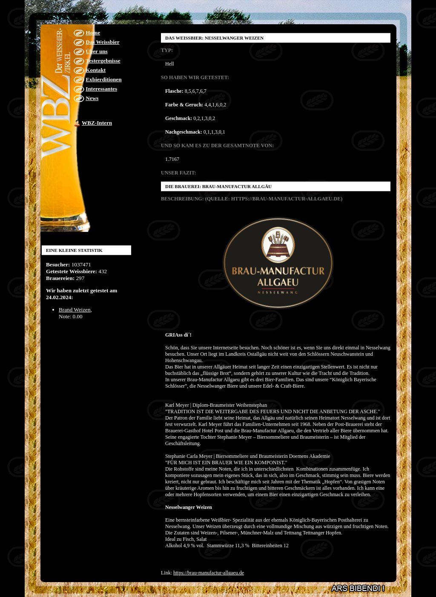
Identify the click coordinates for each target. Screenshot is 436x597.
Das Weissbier (102, 42)
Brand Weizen (75, 309)
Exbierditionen (103, 79)
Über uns (96, 51)
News (92, 98)
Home (93, 32)
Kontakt (96, 70)
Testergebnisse (103, 60)
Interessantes (101, 89)
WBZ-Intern (97, 123)
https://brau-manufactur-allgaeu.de (208, 573)
